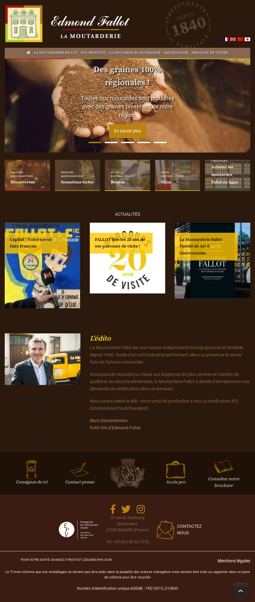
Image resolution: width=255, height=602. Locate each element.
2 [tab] (111, 142)
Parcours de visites (210, 53)
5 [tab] (160, 142)
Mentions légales (234, 561)
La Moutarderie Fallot (56, 53)
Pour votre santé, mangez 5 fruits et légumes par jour (66, 559)
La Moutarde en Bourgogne (135, 53)
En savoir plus (127, 131)
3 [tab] (127, 142)
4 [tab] (144, 142)
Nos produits (93, 53)
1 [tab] (95, 142)
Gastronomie (176, 53)
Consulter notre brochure (223, 475)
